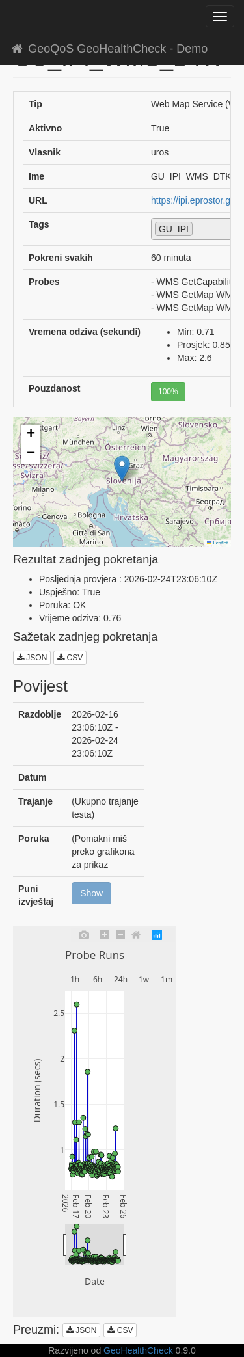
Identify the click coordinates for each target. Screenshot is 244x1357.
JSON (32, 657)
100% (168, 391)
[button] (122, 468)
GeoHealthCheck (138, 1350)
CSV (70, 657)
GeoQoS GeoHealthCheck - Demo (109, 48)
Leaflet (217, 543)
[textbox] (199, 228)
